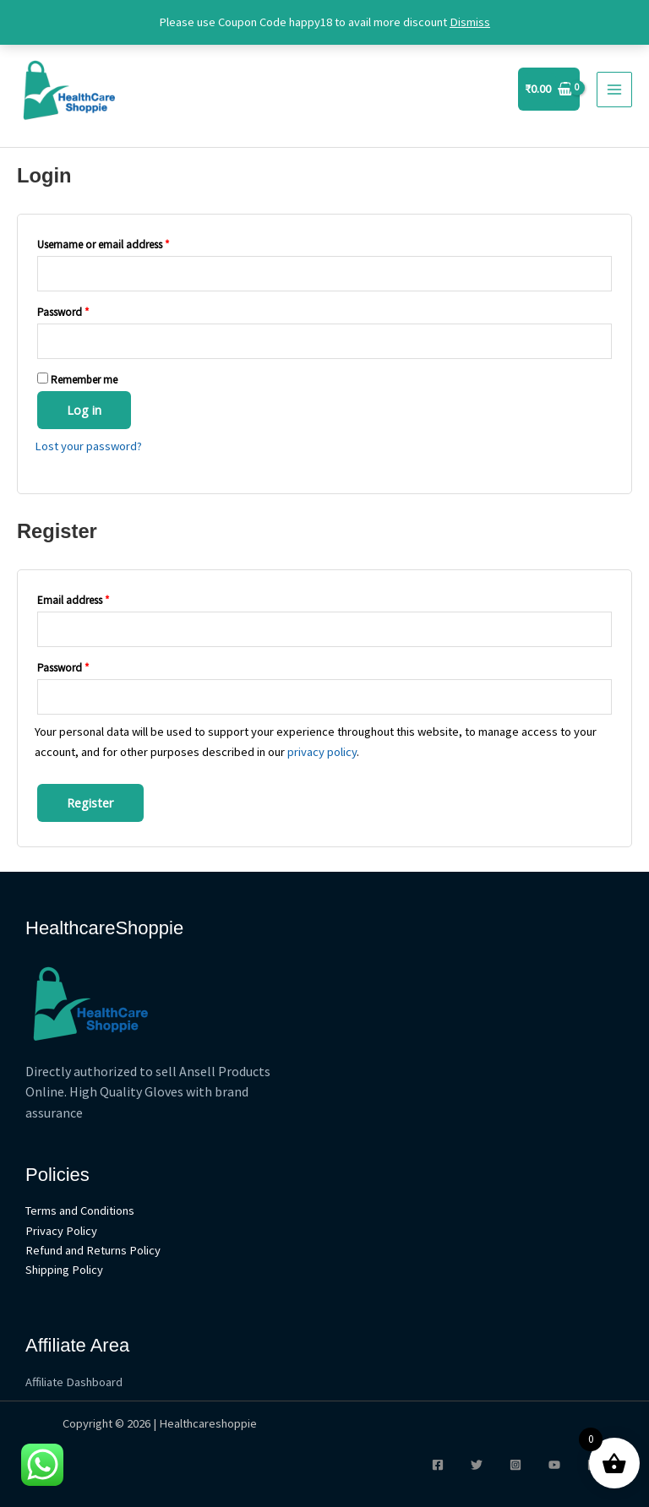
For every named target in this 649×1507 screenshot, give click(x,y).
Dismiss (470, 22)
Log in (84, 409)
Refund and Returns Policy (93, 1250)
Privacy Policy (61, 1230)
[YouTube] (554, 1465)
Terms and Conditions (79, 1210)
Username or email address (103, 244)
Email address (73, 600)
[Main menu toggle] (614, 89)
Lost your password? (88, 446)
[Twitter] (477, 1465)
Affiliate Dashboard (74, 1382)
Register (90, 802)
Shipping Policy (64, 1269)
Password (63, 312)
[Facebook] (438, 1465)
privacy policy (322, 751)
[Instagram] (515, 1465)
